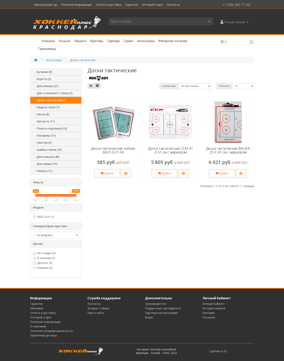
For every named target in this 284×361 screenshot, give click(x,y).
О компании (38, 326)
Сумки (128, 41)
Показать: (224, 86)
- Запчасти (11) (44, 121)
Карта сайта (95, 313)
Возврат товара (98, 308)
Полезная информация (76, 4)
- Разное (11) (42, 171)
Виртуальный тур (45, 4)
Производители (155, 304)
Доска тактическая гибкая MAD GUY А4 (113, 150)
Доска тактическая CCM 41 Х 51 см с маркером (170, 150)
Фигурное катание (172, 41)
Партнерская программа (161, 313)
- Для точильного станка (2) (53, 93)
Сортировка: (169, 86)
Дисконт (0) (42, 263)
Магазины (36, 308)
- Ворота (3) (42, 79)
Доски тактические (83, 60)
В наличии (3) (44, 258)
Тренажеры (47, 49)
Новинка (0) (43, 268)
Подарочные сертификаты (163, 308)
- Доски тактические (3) (49, 100)
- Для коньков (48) (46, 157)
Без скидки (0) (44, 253)
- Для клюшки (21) (46, 86)
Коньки (64, 41)
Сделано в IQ (218, 351)
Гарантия (131, 4)
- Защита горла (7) (46, 107)
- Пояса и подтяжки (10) (50, 128)
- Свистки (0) (42, 142)
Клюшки (48, 41)
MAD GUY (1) (43, 217)
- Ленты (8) (41, 114)
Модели (38, 207)
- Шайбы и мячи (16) (47, 150)
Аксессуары (145, 41)
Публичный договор (43, 335)
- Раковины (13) (44, 135)
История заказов (213, 308)
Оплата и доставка (108, 4)
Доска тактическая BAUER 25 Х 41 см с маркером (228, 150)
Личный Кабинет (213, 304)
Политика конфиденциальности (51, 331)
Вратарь (97, 41)
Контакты (173, 4)
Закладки (208, 313)
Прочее (38, 244)
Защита (80, 41)
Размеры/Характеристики (50, 226)
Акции (149, 317)
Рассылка (208, 317)
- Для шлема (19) (45, 164)
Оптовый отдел (152, 4)
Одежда (114, 41)
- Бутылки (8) (42, 72)
